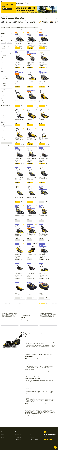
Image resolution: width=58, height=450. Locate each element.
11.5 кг (3, 132)
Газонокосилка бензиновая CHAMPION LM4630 (19, 62)
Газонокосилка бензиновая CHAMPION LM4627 (31, 43)
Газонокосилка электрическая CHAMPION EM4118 (43, 101)
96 (41, 29)
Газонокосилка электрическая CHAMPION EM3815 (43, 120)
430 (3, 110)
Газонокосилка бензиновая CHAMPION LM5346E (43, 43)
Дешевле (22, 29)
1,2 (2, 91)
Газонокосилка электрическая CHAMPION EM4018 (19, 158)
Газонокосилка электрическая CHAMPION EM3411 (19, 293)
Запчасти (22, 3)
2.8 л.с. (3, 62)
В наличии (4, 29)
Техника (2, 434)
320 (3, 115)
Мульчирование (27, 27)
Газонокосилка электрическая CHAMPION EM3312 (31, 178)
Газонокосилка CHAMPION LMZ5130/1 (31, 100)
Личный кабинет (18, 439)
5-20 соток (8, 27)
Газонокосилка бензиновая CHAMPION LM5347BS (19, 273)
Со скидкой (33, 29)
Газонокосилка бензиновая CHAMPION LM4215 (19, 100)
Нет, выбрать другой (7, 8)
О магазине (32, 434)
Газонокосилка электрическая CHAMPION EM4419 (31, 158)
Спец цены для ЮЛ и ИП (53, 1)
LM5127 (27, 403)
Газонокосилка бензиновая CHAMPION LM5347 (43, 196)
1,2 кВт (3, 97)
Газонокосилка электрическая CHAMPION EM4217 (31, 120)
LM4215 (27, 391)
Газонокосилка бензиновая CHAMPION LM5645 (31, 216)
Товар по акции (5, 31)
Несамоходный (5, 38)
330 (3, 117)
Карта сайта (32, 437)
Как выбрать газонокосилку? (52, 18)
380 (3, 119)
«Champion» (4, 445)
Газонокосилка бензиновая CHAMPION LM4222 (43, 254)
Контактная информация (34, 439)
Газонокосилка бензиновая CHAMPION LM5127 (31, 81)
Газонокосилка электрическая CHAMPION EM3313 (19, 254)
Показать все (3, 71)
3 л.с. (3, 64)
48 (40, 29)
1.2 (2, 93)
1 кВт (3, 95)
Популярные (19, 29)
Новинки (29, 29)
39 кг (3, 137)
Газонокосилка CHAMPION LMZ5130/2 (19, 81)
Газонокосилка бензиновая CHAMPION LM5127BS (43, 273)
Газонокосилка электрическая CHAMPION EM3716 (19, 178)
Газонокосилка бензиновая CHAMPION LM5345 (19, 216)
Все (42, 29)
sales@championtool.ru (50, 434)
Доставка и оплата (37, 1)
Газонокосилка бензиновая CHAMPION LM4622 (43, 62)
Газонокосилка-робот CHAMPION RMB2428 (30, 292)
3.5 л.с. (3, 66)
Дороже (26, 29)
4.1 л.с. (3, 69)
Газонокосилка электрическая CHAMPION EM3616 (19, 139)
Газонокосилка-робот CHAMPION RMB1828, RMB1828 (42, 293)
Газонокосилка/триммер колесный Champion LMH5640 (31, 63)
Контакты (46, 1)
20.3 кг (3, 139)
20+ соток (12, 27)
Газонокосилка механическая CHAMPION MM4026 (44, 139)
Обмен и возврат (18, 437)
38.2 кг (3, 134)
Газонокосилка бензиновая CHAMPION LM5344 (43, 81)
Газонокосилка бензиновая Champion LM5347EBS (43, 235)
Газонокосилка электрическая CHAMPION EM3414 (43, 158)
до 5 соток (3, 27)
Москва (3, 1)
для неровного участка (19, 27)
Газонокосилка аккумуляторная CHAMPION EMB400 (31, 254)
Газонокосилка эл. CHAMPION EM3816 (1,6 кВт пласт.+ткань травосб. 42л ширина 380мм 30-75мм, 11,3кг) (19, 197)
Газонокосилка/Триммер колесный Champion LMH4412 (19, 120)
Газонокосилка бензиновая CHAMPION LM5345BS (31, 273)
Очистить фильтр (6, 145)
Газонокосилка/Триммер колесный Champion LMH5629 (43, 216)
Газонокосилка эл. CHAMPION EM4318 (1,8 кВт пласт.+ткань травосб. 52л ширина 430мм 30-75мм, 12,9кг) (43, 178)
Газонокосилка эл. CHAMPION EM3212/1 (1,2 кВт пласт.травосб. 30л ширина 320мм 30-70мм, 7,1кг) (31, 197)
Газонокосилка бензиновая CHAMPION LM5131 (19, 43)
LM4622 (27, 398)
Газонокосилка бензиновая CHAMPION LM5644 (31, 235)
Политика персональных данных (20, 442)
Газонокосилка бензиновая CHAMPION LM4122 (19, 235)
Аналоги (41, 201)
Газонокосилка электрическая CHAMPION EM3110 (31, 139)
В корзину (17, 48)
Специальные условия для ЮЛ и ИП (21, 434)
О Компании (31, 1)
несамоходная (4, 35)
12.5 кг (3, 130)
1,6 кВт (3, 102)
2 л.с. (3, 60)
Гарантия (42, 1)
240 (3, 113)
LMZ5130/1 (33, 415)
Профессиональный (5, 55)
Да (3, 6)
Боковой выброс (34, 27)
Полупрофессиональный (6, 53)
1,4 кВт (3, 100)
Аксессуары (17, 3)
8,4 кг (3, 128)
